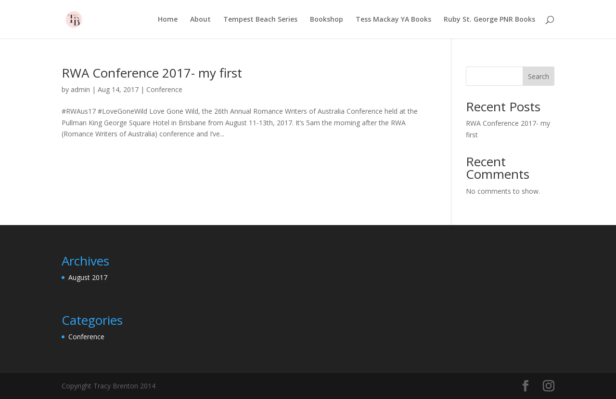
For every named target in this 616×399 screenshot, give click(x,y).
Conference (164, 89)
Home (168, 20)
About (200, 20)
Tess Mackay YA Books (393, 20)
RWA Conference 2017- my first (152, 72)
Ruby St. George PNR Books (489, 20)
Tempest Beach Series (260, 20)
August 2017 (87, 277)
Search (538, 76)
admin (80, 89)
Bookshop (326, 20)
